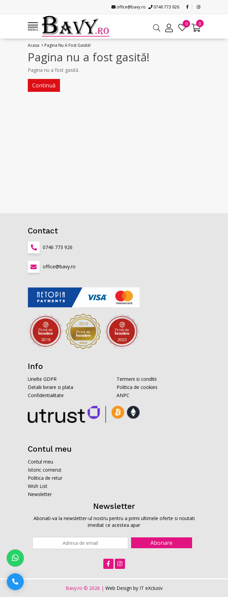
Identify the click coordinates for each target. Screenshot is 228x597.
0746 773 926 (163, 7)
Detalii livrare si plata (50, 387)
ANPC (123, 395)
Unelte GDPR (42, 379)
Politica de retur (45, 478)
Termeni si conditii (137, 379)
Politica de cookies (137, 387)
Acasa (33, 45)
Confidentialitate (46, 395)
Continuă (44, 85)
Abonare (161, 543)
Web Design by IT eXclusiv (134, 588)
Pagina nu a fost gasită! (67, 45)
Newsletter (40, 494)
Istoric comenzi (44, 470)
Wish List (37, 486)
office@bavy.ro (128, 7)
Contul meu (40, 461)
